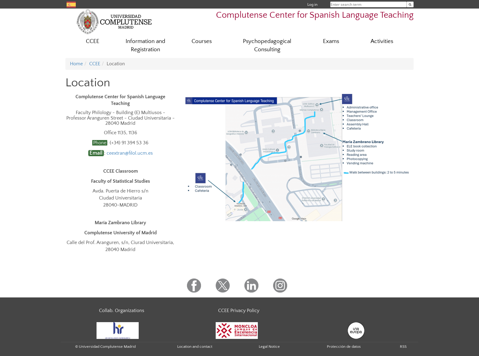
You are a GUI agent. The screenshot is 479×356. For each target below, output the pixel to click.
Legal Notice (269, 346)
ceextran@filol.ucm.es (130, 153)
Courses (202, 41)
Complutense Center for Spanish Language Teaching (315, 15)
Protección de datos (344, 346)
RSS (403, 346)
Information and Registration (145, 45)
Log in (312, 4)
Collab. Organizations (121, 310)
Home (76, 64)
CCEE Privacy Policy (238, 310)
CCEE (92, 41)
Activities (382, 41)
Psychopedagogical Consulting (267, 45)
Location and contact (194, 346)
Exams (331, 41)
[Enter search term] (410, 4)
